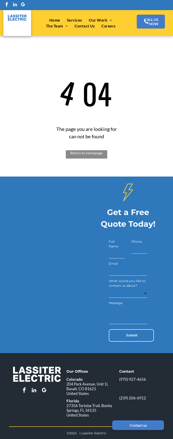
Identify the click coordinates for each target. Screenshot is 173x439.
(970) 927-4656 (132, 379)
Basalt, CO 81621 (81, 388)
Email (113, 264)
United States (77, 393)
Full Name (113, 244)
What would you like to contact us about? (127, 283)
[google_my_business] (23, 5)
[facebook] (6, 5)
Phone (137, 242)
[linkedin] (14, 5)
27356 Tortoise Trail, (83, 405)
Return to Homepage (86, 153)
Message (116, 303)
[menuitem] (55, 20)
